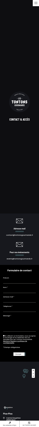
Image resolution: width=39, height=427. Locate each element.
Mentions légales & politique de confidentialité (15, 342)
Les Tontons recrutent (29, 424)
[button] (24, 376)
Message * (7, 316)
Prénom (6, 278)
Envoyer (18, 354)
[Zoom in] (33, 370)
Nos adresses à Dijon (9, 424)
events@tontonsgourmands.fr (19, 259)
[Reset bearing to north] (33, 376)
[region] (19, 388)
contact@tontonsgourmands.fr (19, 235)
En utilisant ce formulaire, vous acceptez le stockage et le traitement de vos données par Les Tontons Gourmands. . (19, 339)
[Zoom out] (33, 373)
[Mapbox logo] (8, 407)
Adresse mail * (8, 297)
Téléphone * (7, 306)
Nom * (5, 287)
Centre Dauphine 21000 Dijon (13, 419)
